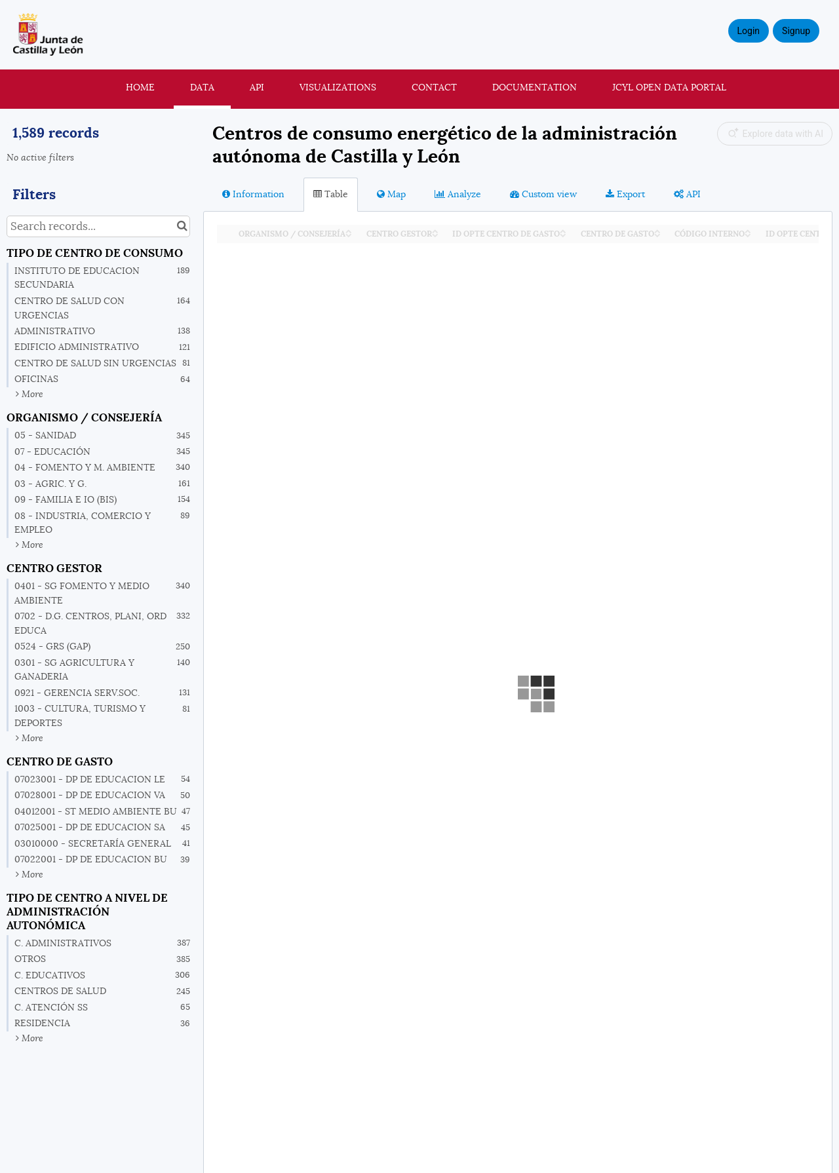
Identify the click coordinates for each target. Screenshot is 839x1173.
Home (140, 87)
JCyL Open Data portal (669, 87)
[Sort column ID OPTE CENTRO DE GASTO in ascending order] (563, 230)
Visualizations (338, 87)
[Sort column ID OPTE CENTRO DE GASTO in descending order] (563, 234)
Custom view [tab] (543, 194)
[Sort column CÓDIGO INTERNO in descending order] (748, 234)
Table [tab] (330, 194)
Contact (434, 87)
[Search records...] (98, 226)
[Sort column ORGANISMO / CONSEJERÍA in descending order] (348, 234)
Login (748, 31)
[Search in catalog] (182, 226)
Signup (796, 31)
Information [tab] (253, 194)
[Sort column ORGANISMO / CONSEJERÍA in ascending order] (348, 230)
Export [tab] (625, 194)
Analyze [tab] (458, 194)
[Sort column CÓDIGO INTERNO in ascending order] (748, 230)
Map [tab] (391, 194)
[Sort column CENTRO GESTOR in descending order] (435, 234)
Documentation (534, 87)
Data (202, 87)
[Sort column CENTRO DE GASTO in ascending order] (657, 230)
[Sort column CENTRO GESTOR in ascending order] (435, 230)
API (257, 87)
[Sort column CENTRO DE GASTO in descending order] (657, 234)
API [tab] (687, 194)
